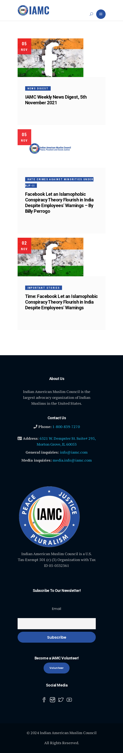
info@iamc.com (74, 452)
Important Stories (43, 287)
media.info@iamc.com (72, 460)
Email (56, 608)
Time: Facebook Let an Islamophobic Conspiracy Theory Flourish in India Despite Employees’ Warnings (61, 302)
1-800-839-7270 (66, 426)
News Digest (37, 88)
